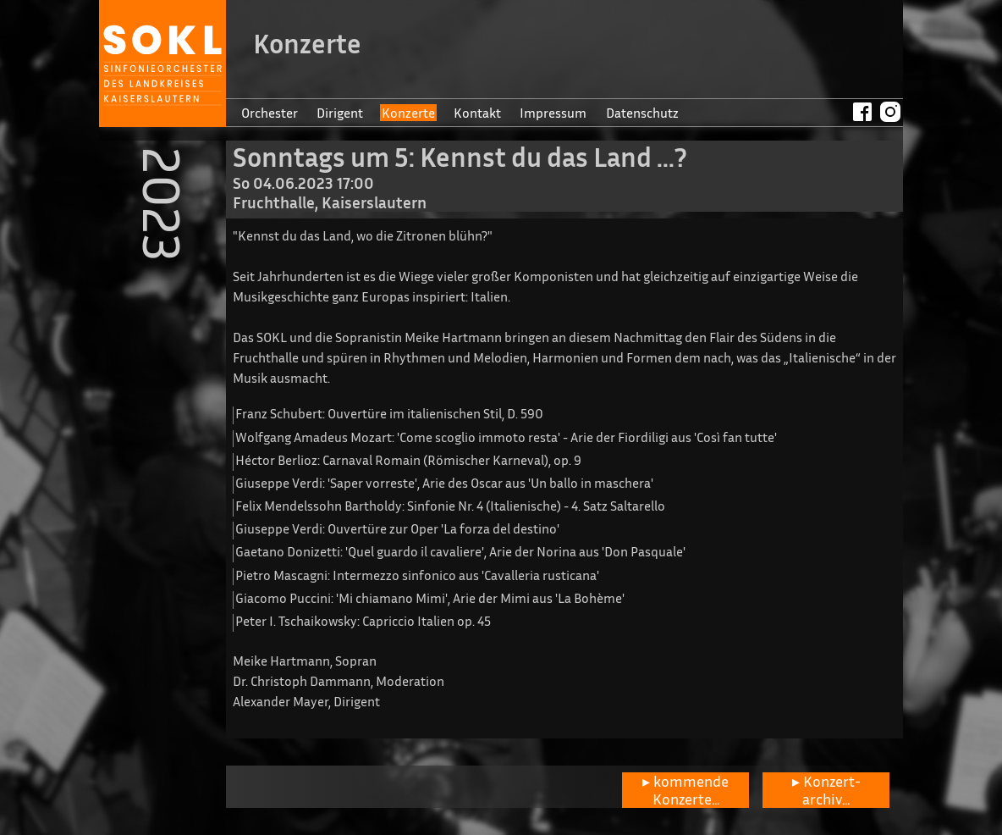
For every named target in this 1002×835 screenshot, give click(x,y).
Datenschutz (642, 112)
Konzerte (408, 112)
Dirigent (340, 112)
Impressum (553, 112)
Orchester (269, 112)
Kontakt (477, 112)
